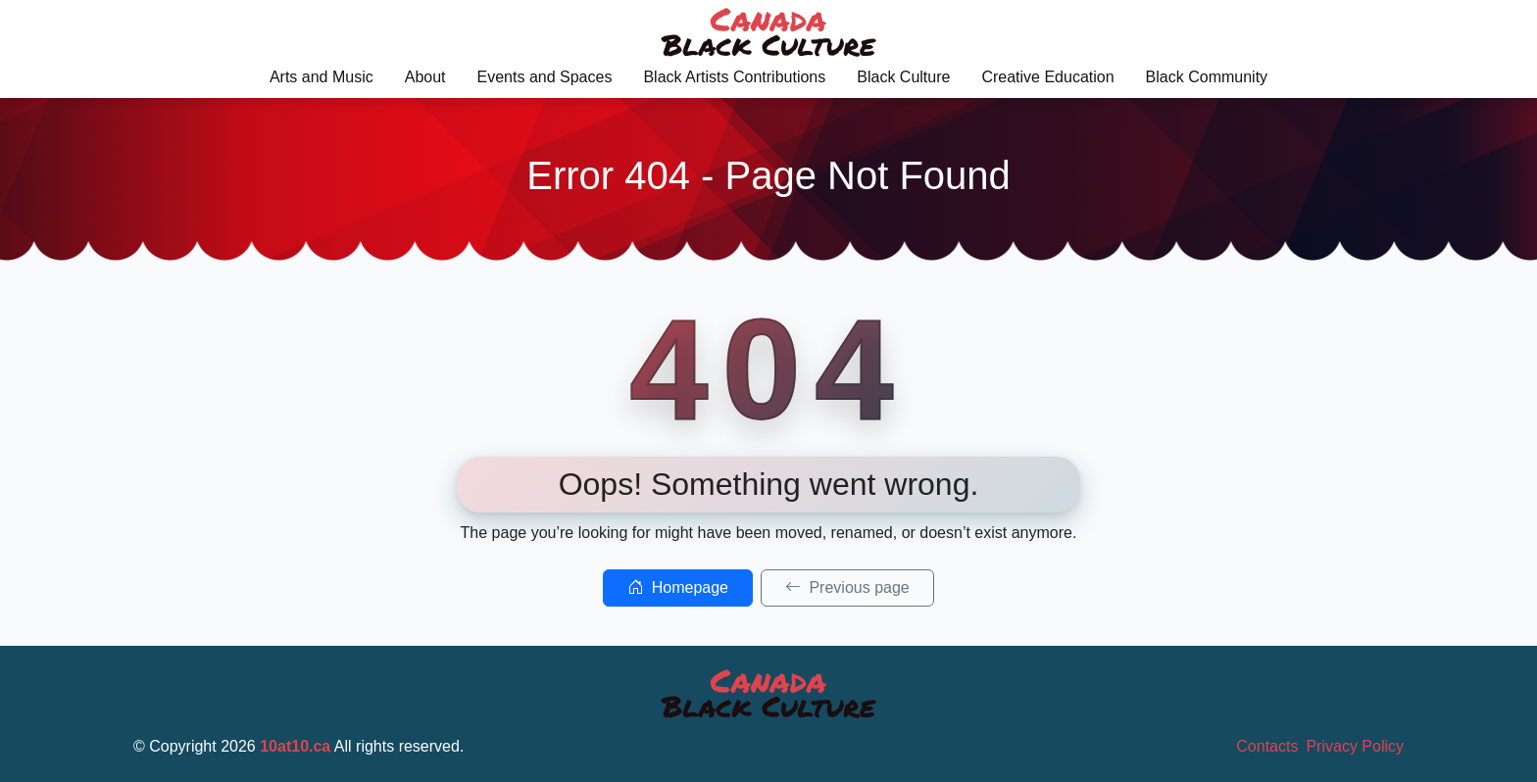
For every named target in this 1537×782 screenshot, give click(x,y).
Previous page (847, 587)
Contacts (1267, 746)
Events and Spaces (545, 77)
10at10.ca (295, 746)
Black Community (1206, 77)
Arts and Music (321, 77)
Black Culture (903, 77)
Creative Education (1047, 77)
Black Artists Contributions (734, 77)
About (425, 77)
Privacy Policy (1355, 746)
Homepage (677, 587)
